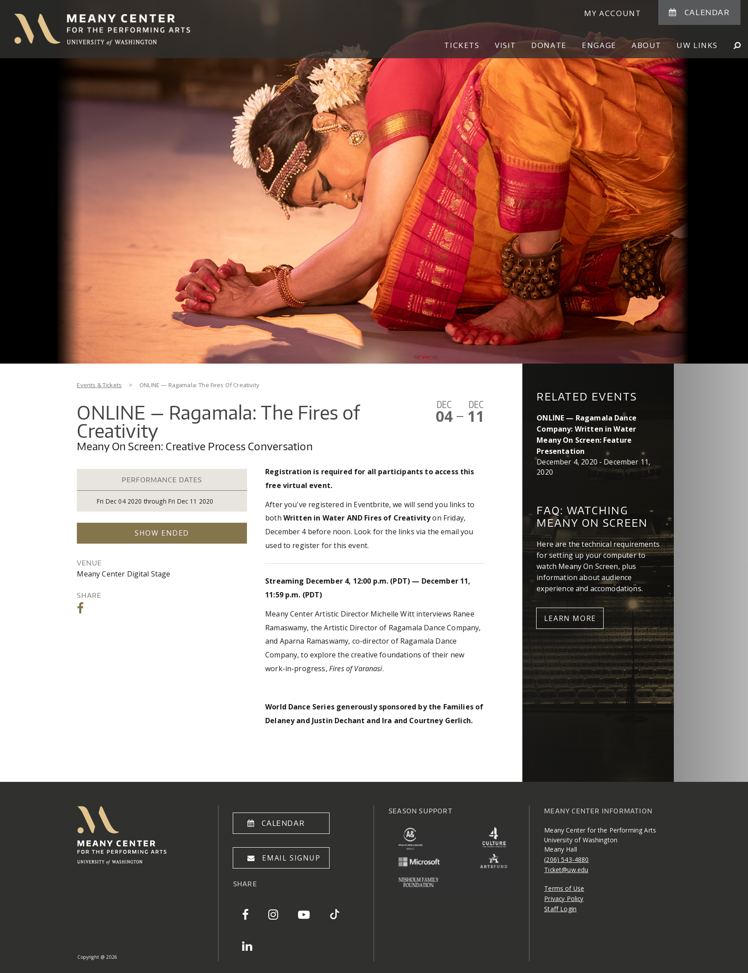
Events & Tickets (99, 385)
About (646, 45)
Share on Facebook (81, 608)
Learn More (570, 618)
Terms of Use (564, 888)
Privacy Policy (563, 898)
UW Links (697, 45)
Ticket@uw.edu (566, 869)
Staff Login (560, 909)
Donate (549, 45)
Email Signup (291, 858)
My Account (612, 13)
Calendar (707, 12)
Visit (505, 45)
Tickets (461, 45)
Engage (599, 45)
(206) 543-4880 (566, 859)
